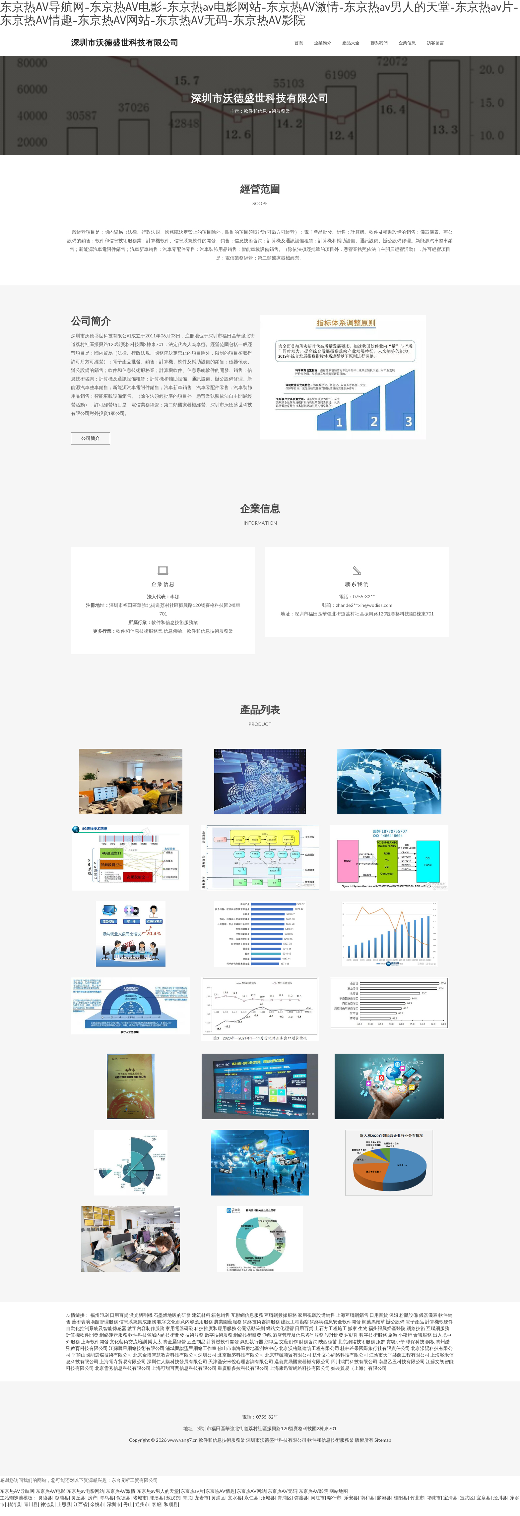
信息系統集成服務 (137, 1330)
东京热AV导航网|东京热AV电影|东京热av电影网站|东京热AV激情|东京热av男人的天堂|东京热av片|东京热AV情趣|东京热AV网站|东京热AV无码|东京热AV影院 (164, 1499)
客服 (156, 1512)
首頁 (298, 42)
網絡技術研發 (247, 1343)
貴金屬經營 (174, 1350)
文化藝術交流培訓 (128, 1350)
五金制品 (196, 1350)
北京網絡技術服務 (356, 1350)
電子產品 (415, 1330)
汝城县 (268, 1506)
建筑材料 (201, 1323)
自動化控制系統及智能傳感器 (96, 1336)
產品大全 (350, 42)
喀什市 (334, 1506)
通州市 (142, 1512)
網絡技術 (416, 1336)
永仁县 (251, 1506)
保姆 (393, 1323)
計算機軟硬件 (439, 1330)
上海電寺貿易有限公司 (122, 1369)
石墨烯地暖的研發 (172, 1323)
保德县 (123, 1506)
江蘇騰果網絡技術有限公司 (136, 1356)
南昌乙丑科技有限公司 (401, 1369)
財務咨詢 (308, 1350)
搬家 (352, 1336)
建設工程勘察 (295, 1330)
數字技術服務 (218, 1343)
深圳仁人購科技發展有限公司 (177, 1369)
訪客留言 (435, 42)
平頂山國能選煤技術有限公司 (102, 1363)
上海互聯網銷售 (352, 1323)
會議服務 (422, 1343)
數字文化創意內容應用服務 (185, 1330)
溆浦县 (62, 1506)
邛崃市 (434, 1506)
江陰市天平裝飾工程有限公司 (399, 1363)
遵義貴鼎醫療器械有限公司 (302, 1369)
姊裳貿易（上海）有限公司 (359, 1376)
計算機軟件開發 (82, 1343)
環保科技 (415, 1350)
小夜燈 (405, 1343)
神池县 (47, 1512)
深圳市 (114, 1512)
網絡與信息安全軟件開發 (335, 1330)
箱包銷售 (220, 1323)
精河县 (14, 1512)
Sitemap (382, 1448)
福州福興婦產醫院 (387, 1336)
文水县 (235, 1506)
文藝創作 (288, 1350)
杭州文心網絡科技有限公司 (340, 1363)
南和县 (367, 1506)
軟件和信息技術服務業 (222, 1448)
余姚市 (97, 1512)
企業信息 (407, 42)
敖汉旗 (173, 1506)
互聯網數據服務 (280, 1323)
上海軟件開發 (95, 1350)
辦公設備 (395, 1330)
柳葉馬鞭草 (373, 1330)
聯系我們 (379, 42)
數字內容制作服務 (145, 1336)
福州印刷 (99, 1323)
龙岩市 (202, 1506)
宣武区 (467, 1506)
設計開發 (334, 1343)
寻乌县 (107, 1506)
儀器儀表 (428, 1323)
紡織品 (271, 1350)
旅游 (392, 1343)
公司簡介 (90, 438)
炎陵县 (45, 1506)
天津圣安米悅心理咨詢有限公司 (240, 1369)
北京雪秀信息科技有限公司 (123, 1376)
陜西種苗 (327, 1350)
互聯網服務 (437, 1336)
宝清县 (450, 1506)
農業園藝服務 (228, 1330)
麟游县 (384, 1506)
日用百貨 (119, 1323)
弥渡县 (301, 1506)
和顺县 (171, 1512)
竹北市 (417, 1506)
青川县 (31, 1512)
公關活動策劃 (251, 1336)
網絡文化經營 (280, 1336)
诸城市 (140, 1506)
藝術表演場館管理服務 (95, 1330)
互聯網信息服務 (247, 1323)
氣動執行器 (251, 1350)
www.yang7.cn (182, 1448)
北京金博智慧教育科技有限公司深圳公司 (175, 1363)
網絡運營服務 (113, 1343)
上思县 (64, 1512)
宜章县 (483, 1506)
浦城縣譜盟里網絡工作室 (191, 1356)
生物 (362, 1336)
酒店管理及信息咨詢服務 (298, 1343)
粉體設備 (408, 1323)
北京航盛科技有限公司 (241, 1363)
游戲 (267, 1343)
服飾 (380, 1350)
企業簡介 (322, 42)
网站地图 (338, 1499)
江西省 (81, 1512)
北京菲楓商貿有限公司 (288, 1363)
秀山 (128, 1512)
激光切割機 (141, 1323)
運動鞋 (351, 1343)
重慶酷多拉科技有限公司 (243, 1376)
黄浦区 (218, 1506)
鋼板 (430, 1350)
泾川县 (500, 1506)
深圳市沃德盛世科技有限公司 (125, 42)
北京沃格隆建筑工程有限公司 (309, 1356)
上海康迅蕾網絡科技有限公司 (300, 1376)
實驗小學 (395, 1350)
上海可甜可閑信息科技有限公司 (184, 1376)
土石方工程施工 (330, 1336)
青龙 (187, 1506)
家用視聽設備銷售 (316, 1323)
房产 (92, 1506)
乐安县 (351, 1506)
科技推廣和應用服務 (215, 1336)
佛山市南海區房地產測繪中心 (248, 1356)
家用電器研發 (179, 1336)
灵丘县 (78, 1506)
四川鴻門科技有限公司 (354, 1369)
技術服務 (194, 1343)
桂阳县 (401, 1506)
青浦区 (285, 1506)
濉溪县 (156, 1506)
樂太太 (155, 1350)
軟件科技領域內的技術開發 (156, 1343)
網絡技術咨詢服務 (261, 1330)
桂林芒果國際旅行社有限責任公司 (375, 1356)
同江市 (318, 1506)
